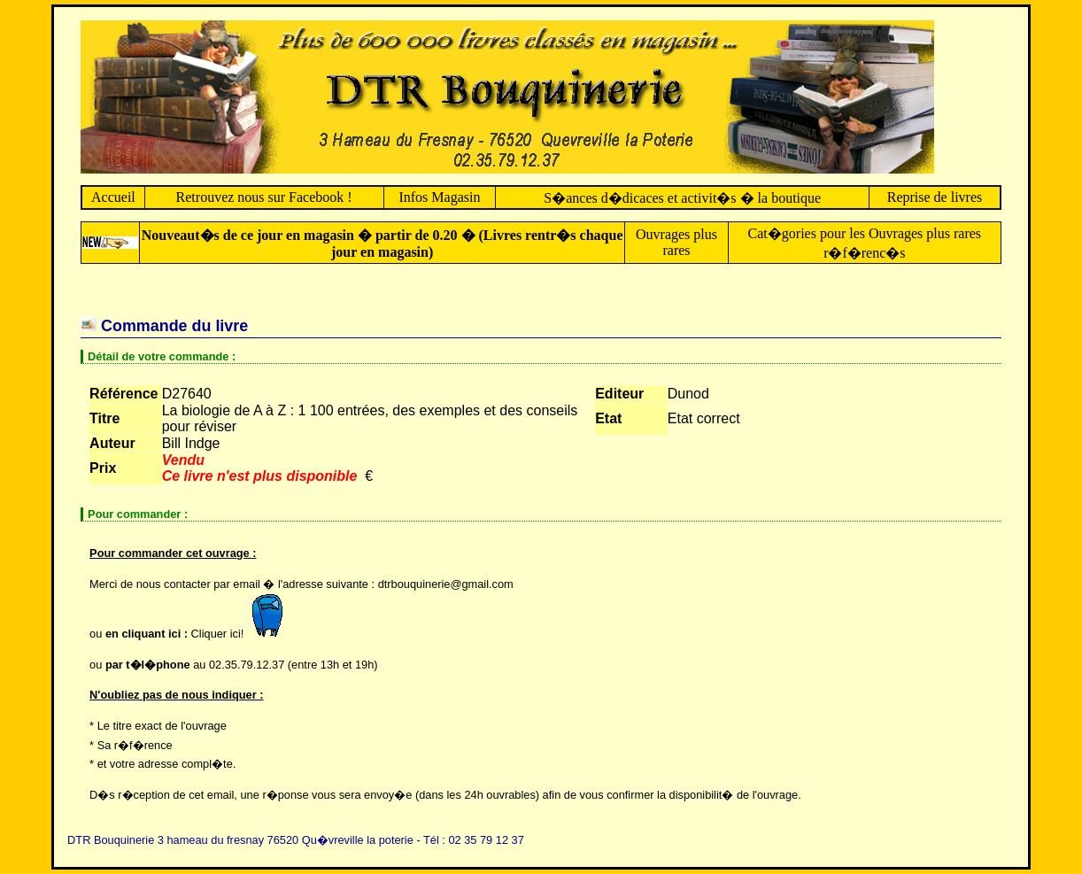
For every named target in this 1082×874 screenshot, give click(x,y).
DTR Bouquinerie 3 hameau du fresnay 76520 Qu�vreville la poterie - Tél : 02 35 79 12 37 (295, 840)
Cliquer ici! (241, 633)
